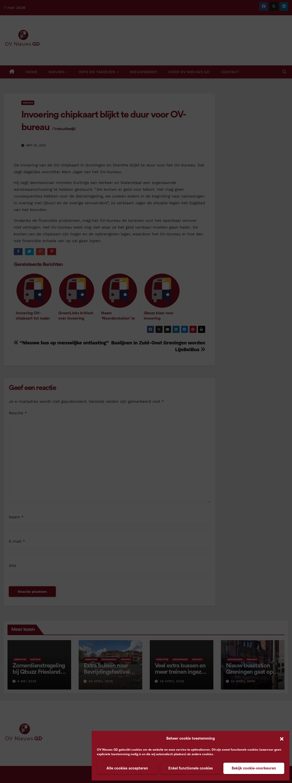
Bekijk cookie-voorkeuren (254, 768)
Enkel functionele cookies (190, 768)
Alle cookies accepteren (127, 768)
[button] (281, 738)
